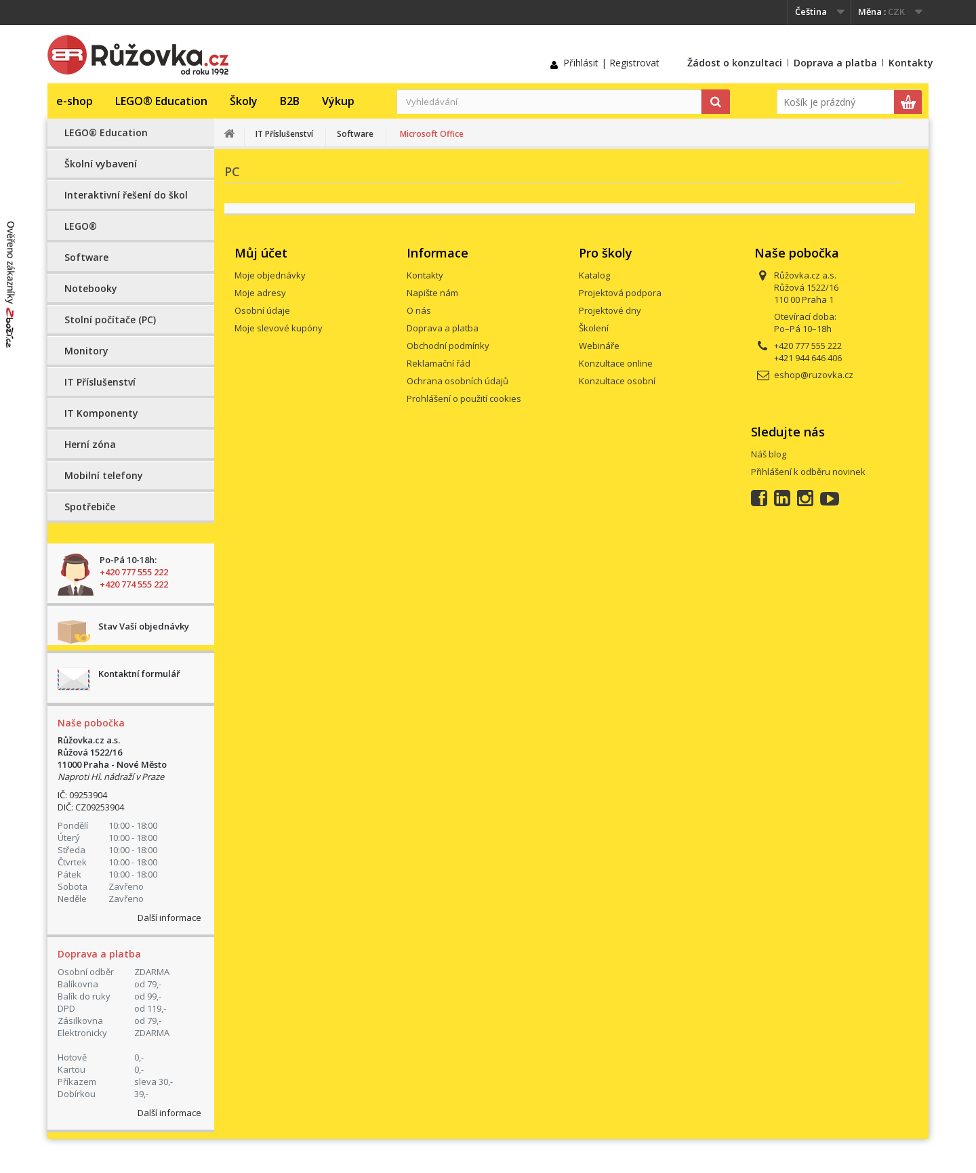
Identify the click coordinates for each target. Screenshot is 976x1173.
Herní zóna (90, 444)
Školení (594, 328)
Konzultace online (616, 363)
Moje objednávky (270, 275)
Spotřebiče (89, 506)
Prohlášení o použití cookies (464, 398)
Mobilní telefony (103, 475)
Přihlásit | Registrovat (611, 62)
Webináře (599, 345)
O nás (419, 310)
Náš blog (768, 454)
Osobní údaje (262, 310)
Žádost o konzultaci (734, 62)
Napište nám (432, 293)
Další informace (169, 917)
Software (86, 257)
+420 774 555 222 (134, 584)
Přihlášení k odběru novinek (808, 472)
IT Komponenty (101, 413)
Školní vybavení (100, 163)
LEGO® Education (161, 101)
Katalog (594, 275)
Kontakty (911, 62)
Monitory (86, 350)
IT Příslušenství (100, 381)
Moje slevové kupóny (279, 328)
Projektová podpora (620, 293)
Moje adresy (260, 293)
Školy (244, 101)
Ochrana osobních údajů (457, 381)
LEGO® (80, 226)
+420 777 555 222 (134, 572)
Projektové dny (610, 310)
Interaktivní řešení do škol (126, 194)
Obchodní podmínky (448, 345)
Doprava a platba (835, 62)
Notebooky (90, 288)
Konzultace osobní (617, 381)
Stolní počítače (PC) (110, 319)
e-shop (74, 101)
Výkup (338, 101)
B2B (290, 101)
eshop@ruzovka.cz (813, 375)
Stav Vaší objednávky (143, 626)
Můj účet (261, 253)
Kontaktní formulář (139, 673)
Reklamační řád (438, 363)
